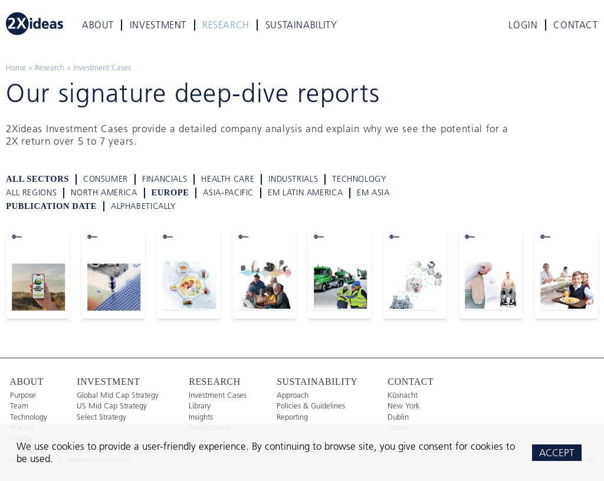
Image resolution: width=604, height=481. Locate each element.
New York (404, 405)
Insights (201, 417)
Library (200, 405)
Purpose (23, 395)
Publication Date (51, 206)
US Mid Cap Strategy (112, 405)
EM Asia (373, 193)
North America (104, 193)
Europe (170, 192)
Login (522, 24)
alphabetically (143, 206)
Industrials (293, 179)
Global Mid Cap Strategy (118, 395)
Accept (557, 452)
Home (16, 67)
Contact (575, 24)
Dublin (398, 417)
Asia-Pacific (228, 193)
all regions (31, 193)
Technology (359, 179)
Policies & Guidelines (311, 405)
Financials (164, 179)
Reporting (292, 417)
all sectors (37, 179)
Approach (292, 395)
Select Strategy (101, 417)
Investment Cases (102, 67)
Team (19, 405)
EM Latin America (305, 193)
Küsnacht (403, 395)
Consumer (105, 179)
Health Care (227, 179)
